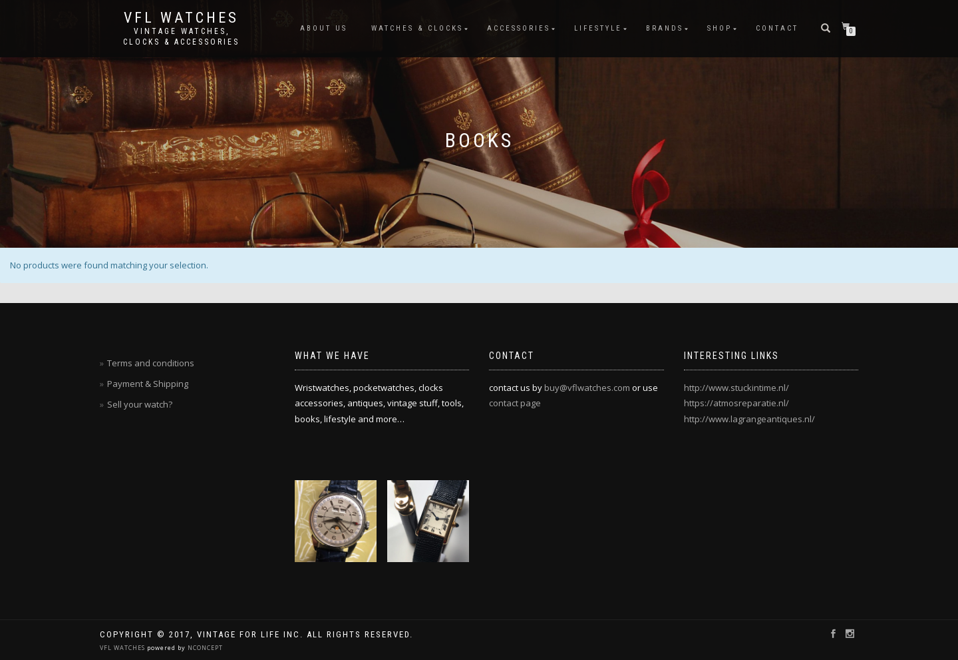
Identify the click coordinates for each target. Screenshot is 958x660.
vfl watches (181, 18)
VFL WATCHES (123, 647)
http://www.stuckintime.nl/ (736, 388)
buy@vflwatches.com (587, 388)
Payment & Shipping (147, 384)
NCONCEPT (204, 647)
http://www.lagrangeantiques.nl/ (749, 419)
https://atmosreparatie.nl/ (736, 403)
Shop (719, 28)
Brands (664, 28)
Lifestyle (598, 28)
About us (323, 28)
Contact (777, 28)
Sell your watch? (139, 404)
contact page (515, 403)
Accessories (518, 28)
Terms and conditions (150, 363)
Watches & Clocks (417, 28)
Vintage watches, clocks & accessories (181, 37)
